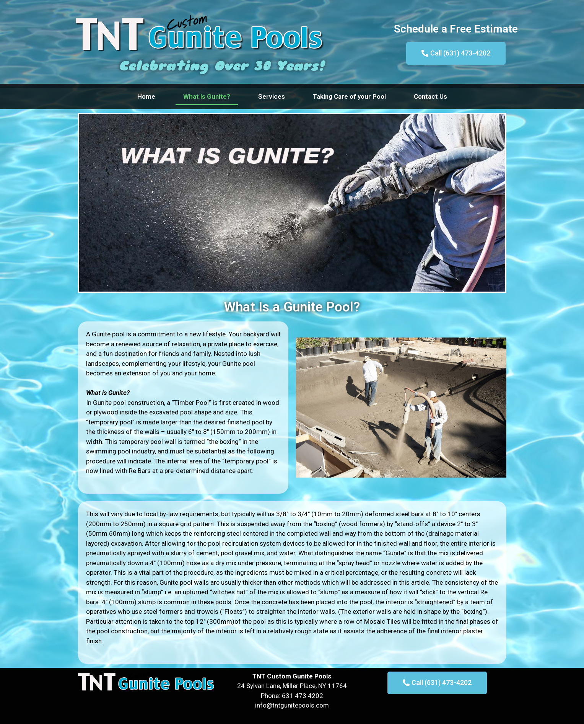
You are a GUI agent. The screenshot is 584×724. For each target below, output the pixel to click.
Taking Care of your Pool (349, 96)
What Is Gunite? (206, 96)
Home (146, 96)
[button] (456, 53)
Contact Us (430, 96)
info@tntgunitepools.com (292, 705)
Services (271, 96)
